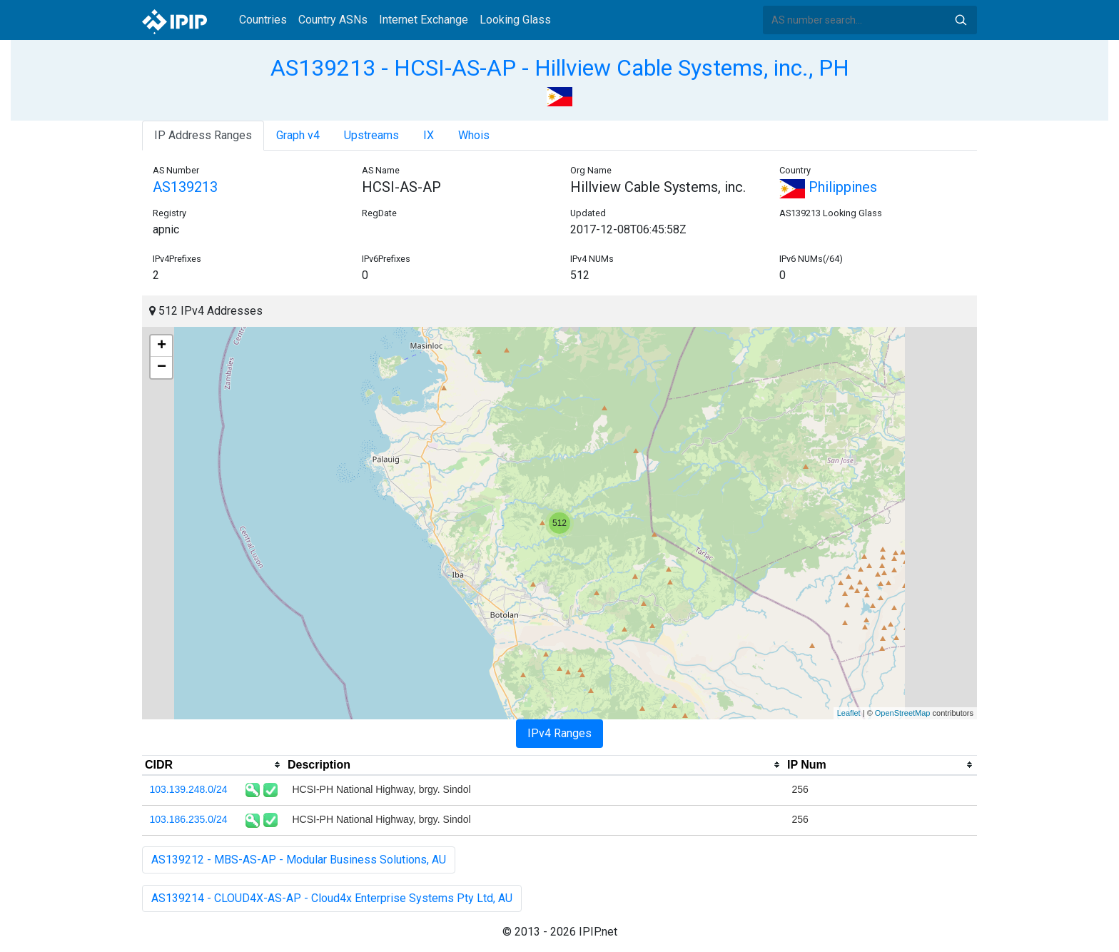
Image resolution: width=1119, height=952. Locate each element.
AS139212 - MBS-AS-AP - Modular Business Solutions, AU (298, 859)
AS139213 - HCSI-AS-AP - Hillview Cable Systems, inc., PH (559, 67)
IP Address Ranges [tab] (203, 135)
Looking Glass (515, 19)
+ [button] (161, 346)
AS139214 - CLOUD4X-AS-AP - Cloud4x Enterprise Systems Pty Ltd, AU (331, 898)
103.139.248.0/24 (189, 789)
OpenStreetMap (903, 713)
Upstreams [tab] (371, 135)
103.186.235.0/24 (189, 819)
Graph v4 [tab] (298, 135)
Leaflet (849, 713)
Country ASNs (333, 19)
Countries (263, 19)
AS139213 (185, 187)
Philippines (828, 187)
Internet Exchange (423, 19)
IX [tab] (428, 135)
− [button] (161, 367)
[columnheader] (213, 765)
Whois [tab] (474, 135)
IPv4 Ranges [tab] (559, 733)
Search (960, 20)
